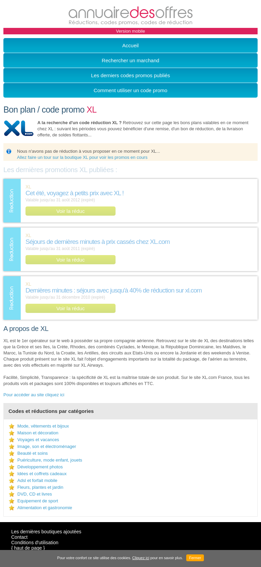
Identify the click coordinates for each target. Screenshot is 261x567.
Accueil (130, 45)
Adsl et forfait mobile (37, 480)
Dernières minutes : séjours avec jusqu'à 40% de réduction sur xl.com (113, 290)
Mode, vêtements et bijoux (43, 426)
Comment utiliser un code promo (131, 90)
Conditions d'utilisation (34, 542)
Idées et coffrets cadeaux (42, 473)
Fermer (195, 558)
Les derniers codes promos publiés (130, 75)
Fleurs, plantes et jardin (40, 487)
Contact (19, 537)
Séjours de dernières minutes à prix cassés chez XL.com (97, 241)
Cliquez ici (140, 558)
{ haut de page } (28, 548)
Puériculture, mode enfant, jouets (49, 460)
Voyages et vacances (38, 439)
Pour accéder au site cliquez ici (33, 394)
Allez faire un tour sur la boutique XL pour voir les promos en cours (82, 157)
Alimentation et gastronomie (44, 507)
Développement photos (40, 466)
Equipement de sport (37, 500)
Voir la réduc (70, 211)
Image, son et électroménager (46, 446)
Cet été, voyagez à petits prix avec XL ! (74, 193)
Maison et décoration (37, 432)
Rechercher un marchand (130, 60)
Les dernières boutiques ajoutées (46, 531)
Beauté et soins (32, 453)
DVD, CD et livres (34, 494)
